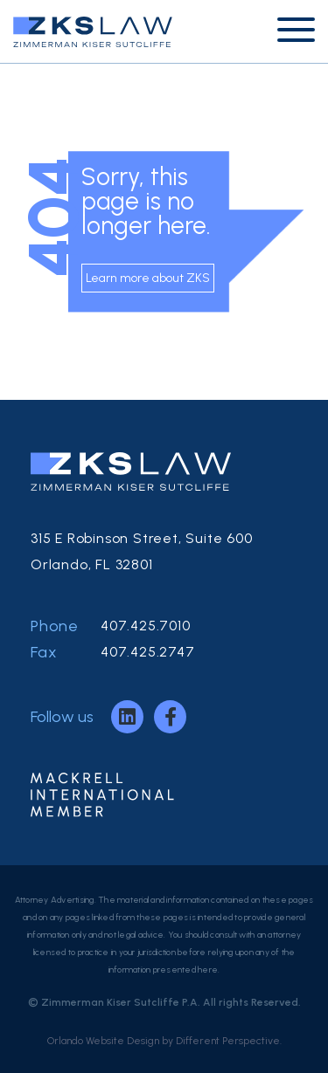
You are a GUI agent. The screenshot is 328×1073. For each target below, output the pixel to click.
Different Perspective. (229, 1041)
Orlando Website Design (103, 1041)
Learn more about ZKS (148, 278)
